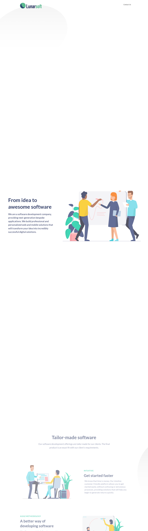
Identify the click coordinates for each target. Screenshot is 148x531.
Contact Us (127, 4)
